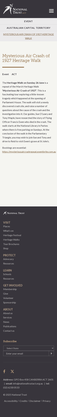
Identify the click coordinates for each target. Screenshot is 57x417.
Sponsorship (9, 302)
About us (8, 313)
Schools (7, 274)
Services (7, 317)
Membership (10, 289)
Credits (23, 401)
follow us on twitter (12, 371)
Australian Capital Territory (28, 27)
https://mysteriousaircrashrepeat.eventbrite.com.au (29, 151)
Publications (9, 326)
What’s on (8, 230)
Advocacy (8, 259)
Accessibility (11, 401)
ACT (14, 74)
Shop (5, 248)
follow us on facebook (5, 371)
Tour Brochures (11, 244)
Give (5, 293)
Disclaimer (35, 401)
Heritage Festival (12, 235)
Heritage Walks (11, 239)
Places (6, 226)
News (6, 321)
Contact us (8, 330)
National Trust (16, 9)
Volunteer (8, 298)
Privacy (46, 401)
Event (28, 21)
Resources (8, 263)
